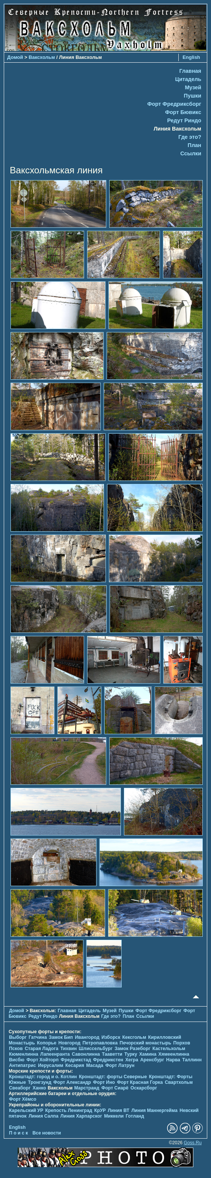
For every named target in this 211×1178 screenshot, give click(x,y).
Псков (16, 1048)
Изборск (110, 1037)
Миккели (114, 1116)
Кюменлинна (23, 1054)
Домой (15, 57)
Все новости (47, 1133)
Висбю (16, 1059)
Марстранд (86, 1088)
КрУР (100, 1110)
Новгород (70, 1043)
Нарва (173, 1059)
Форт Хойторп (42, 1059)
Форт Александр (72, 1082)
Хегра (131, 1059)
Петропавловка (100, 1043)
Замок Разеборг (132, 1048)
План (194, 145)
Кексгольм (134, 1037)
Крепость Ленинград (68, 1110)
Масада (94, 1065)
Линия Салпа (43, 1116)
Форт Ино (104, 1082)
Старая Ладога (41, 1048)
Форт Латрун (119, 1065)
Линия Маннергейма (154, 1110)
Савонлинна (86, 1054)
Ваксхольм (42, 57)
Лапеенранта (55, 1054)
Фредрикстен (108, 1059)
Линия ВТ (118, 1110)
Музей (193, 87)
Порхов (181, 1043)
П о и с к (18, 1133)
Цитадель (188, 79)
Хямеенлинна (173, 1054)
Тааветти (112, 1054)
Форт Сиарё (114, 1088)
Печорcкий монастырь (146, 1043)
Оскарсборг (143, 1088)
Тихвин (68, 1048)
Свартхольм (179, 1082)
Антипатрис (22, 1065)
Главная (190, 71)
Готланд (135, 1116)
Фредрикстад (76, 1059)
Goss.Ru (193, 1142)
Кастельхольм (168, 1048)
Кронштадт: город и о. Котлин (43, 1076)
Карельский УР (26, 1110)
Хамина (148, 1054)
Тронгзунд (39, 1082)
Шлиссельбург (96, 1048)
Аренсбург (152, 1059)
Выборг (18, 1037)
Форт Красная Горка (140, 1082)
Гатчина (38, 1037)
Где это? (189, 137)
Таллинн (192, 1059)
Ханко (39, 1088)
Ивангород (87, 1037)
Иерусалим (50, 1065)
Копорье (47, 1043)
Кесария (74, 1065)
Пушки (192, 96)
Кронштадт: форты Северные (113, 1076)
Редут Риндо (184, 120)
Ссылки (190, 153)
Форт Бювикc (183, 112)
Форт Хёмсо (22, 1099)
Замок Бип (61, 1037)
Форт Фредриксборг (174, 104)
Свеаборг (19, 1088)
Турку (130, 1054)
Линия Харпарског (81, 1116)
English (191, 57)
